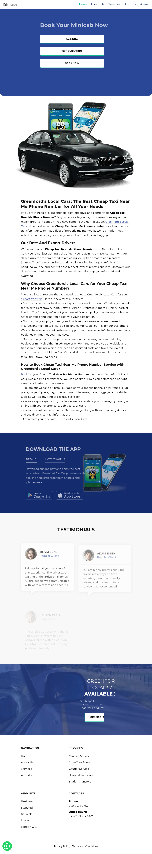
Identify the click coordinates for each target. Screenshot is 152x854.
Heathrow (27, 801)
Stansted (27, 807)
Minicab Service (79, 756)
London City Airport (34, 312)
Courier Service (79, 768)
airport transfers (32, 299)
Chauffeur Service (81, 762)
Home (25, 756)
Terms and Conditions (85, 846)
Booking (26, 374)
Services (26, 768)
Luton (25, 820)
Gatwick (26, 814)
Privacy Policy (62, 846)
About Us (27, 762)
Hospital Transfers (81, 775)
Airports (26, 775)
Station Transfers (80, 781)
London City (29, 826)
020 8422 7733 (78, 805)
